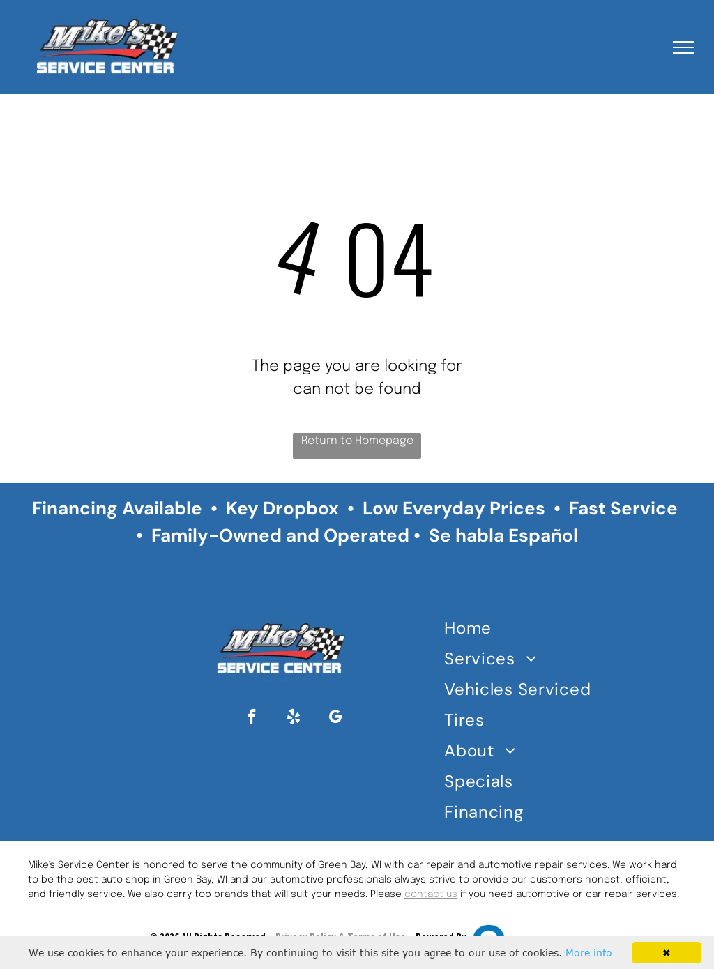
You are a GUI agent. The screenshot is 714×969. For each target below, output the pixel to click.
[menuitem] (521, 631)
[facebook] (252, 718)
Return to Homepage (357, 441)
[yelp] (293, 718)
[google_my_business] (335, 718)
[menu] (683, 47)
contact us (430, 894)
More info (588, 953)
